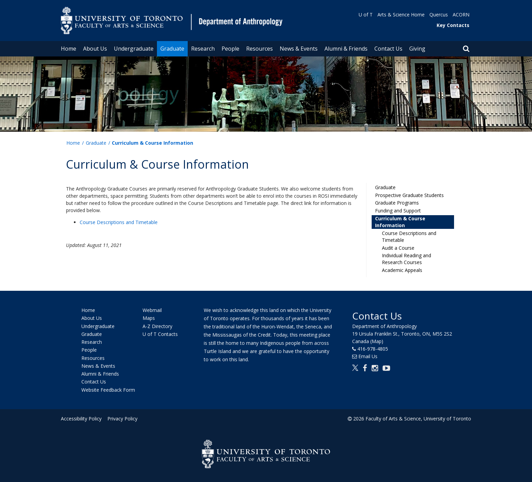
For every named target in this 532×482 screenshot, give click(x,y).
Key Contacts (453, 25)
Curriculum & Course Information (400, 222)
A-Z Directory (157, 326)
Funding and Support (398, 210)
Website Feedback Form (108, 390)
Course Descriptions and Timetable (119, 222)
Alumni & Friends (346, 48)
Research (203, 48)
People (230, 48)
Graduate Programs (397, 202)
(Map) (376, 341)
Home (68, 48)
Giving (417, 48)
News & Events (299, 48)
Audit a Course (398, 248)
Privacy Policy (121, 418)
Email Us (367, 356)
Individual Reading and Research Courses (406, 258)
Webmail (152, 310)
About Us (95, 48)
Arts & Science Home (401, 14)
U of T (366, 14)
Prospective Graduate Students (409, 195)
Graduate (172, 48)
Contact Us (388, 48)
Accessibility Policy (81, 418)
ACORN (461, 14)
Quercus (438, 14)
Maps (149, 318)
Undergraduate (134, 48)
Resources (259, 48)
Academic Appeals (402, 270)
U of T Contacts (160, 334)
